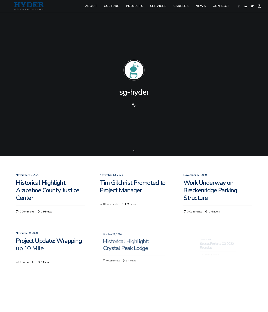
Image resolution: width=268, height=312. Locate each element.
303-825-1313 (121, 299)
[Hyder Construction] (27, 9)
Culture (111, 9)
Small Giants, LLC (203, 299)
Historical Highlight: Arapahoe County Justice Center (47, 139)
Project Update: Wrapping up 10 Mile (49, 194)
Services (158, 9)
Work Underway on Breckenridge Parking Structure (210, 139)
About (91, 9)
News (201, 9)
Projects (134, 9)
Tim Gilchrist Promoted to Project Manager (132, 136)
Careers (181, 9)
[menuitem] (91, 9)
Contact (221, 9)
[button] (239, 9)
